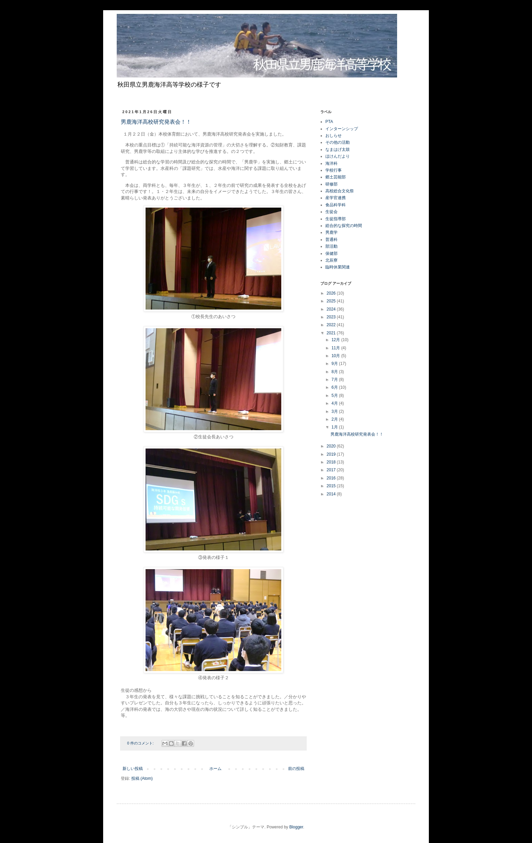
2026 (332, 293)
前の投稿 (296, 768)
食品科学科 (335, 205)
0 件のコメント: (141, 743)
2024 (332, 309)
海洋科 (331, 163)
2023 (332, 317)
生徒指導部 (335, 218)
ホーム (215, 768)
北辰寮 (331, 260)
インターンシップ (341, 128)
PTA (329, 121)
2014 (332, 494)
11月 (336, 348)
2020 (332, 446)
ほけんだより (337, 156)
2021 (332, 333)
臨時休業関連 (337, 267)
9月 (335, 363)
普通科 (331, 239)
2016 (332, 478)
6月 (335, 387)
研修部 (331, 184)
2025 (332, 301)
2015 (332, 486)
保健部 (331, 253)
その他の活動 (337, 142)
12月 (336, 339)
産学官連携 (335, 197)
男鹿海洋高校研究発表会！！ (156, 122)
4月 (335, 403)
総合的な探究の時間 (343, 225)
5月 (335, 395)
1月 (335, 427)
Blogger (296, 827)
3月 (335, 411)
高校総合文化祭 (339, 191)
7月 (335, 379)
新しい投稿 (132, 768)
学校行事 (333, 170)
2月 (335, 419)
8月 (335, 371)
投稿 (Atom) (142, 778)
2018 (332, 462)
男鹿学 (331, 232)
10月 (336, 355)
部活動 (331, 246)
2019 (332, 454)
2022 (332, 324)
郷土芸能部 (335, 177)
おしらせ (333, 135)
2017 (332, 470)
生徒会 (331, 211)
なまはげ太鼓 (337, 149)
